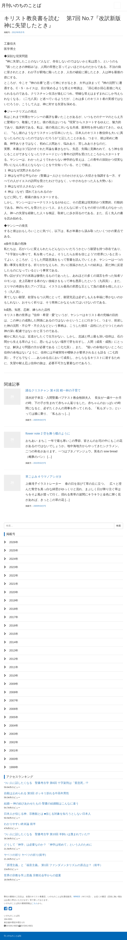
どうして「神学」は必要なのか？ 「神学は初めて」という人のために (48, 844)
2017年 (13, 617)
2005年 (13, 717)
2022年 (13, 575)
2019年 (13, 600)
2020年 (13, 592)
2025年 (13, 550)
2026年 (13, 542)
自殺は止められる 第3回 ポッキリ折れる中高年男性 (36, 793)
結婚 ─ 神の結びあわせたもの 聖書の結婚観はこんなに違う (41, 803)
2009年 (13, 683)
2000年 (13, 759)
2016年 (13, 625)
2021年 (13, 583)
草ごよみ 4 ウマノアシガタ (43, 476)
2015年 (13, 633)
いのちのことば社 (13, 936)
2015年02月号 (39, 463)
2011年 (13, 667)
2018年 (13, 608)
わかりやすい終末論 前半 (20, 824)
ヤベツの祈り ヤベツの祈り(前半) (25, 854)
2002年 (13, 742)
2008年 (13, 692)
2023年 (13, 567)
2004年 (13, 725)
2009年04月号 (39, 506)
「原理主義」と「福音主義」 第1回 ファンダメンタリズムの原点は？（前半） (53, 865)
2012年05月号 (18, 32)
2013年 (13, 650)
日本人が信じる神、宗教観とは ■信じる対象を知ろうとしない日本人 (47, 813)
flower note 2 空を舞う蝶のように (47, 433)
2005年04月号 (39, 420)
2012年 (13, 659)
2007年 (13, 700)
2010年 (13, 675)
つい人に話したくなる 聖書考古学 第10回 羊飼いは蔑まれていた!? (47, 834)
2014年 (13, 642)
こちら (35, 903)
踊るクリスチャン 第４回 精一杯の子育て (53, 390)
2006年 (13, 709)
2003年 (13, 733)
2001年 (13, 750)
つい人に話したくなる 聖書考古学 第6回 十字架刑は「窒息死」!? (46, 782)
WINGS (76, 896)
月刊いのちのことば (21, 5)
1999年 (13, 767)
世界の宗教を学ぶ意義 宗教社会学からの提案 (32, 875)
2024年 (13, 558)
